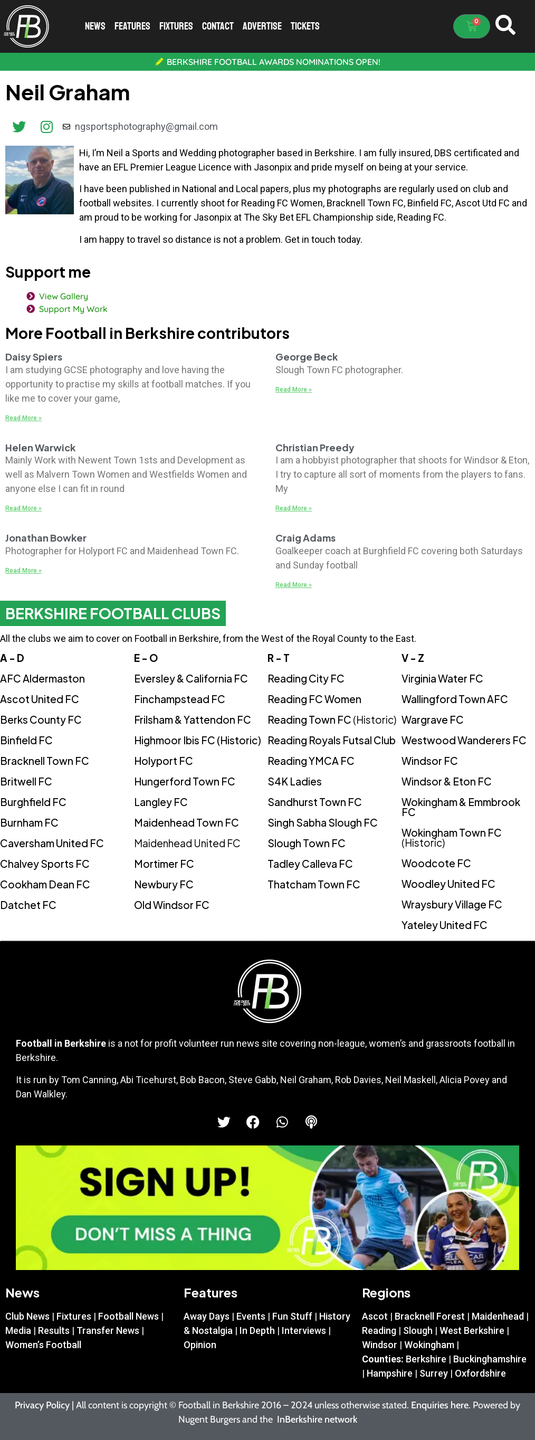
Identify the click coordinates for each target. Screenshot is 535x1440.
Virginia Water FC (442, 678)
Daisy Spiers (33, 356)
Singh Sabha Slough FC (323, 822)
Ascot (375, 1316)
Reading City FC (306, 678)
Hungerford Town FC (184, 781)
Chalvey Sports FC (45, 863)
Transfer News (108, 1330)
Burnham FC (29, 822)
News (95, 26)
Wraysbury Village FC (452, 904)
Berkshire (426, 1359)
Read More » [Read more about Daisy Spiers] (23, 418)
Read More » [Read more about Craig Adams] (293, 585)
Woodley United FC (448, 883)
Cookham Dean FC (45, 884)
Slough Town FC (307, 843)
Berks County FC (41, 719)
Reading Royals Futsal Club (332, 740)
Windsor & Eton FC (447, 781)
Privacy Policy (42, 1405)
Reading (379, 1330)
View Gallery (61, 296)
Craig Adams (305, 538)
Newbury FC (164, 884)
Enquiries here (440, 1405)
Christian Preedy (315, 447)
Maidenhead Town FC (186, 822)
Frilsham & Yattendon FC (192, 719)
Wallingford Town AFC (455, 699)
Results (54, 1330)
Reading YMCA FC (311, 760)
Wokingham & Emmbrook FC (461, 806)
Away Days (207, 1316)
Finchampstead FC (179, 699)
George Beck (306, 356)
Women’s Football (43, 1344)
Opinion (200, 1344)
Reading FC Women (314, 699)
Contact (218, 26)
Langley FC (161, 801)
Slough (418, 1330)
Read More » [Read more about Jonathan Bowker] (23, 570)
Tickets (305, 26)
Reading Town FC (332, 719)
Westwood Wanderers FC (464, 740)
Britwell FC (26, 781)
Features (132, 26)
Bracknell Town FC (44, 760)
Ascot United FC (39, 699)
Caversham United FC (52, 843)
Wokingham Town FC (452, 837)
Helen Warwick (40, 447)
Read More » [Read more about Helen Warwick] (23, 508)
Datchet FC (28, 904)
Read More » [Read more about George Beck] (293, 389)
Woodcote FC (436, 863)
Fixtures (176, 26)
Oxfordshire (480, 1373)
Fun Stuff (292, 1316)
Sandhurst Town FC (315, 801)
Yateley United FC (445, 924)
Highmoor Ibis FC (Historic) (197, 740)
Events (250, 1316)
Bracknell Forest (430, 1316)
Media (18, 1330)
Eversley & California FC (191, 678)
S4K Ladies (295, 781)
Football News (128, 1316)
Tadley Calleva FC (310, 863)
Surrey (433, 1373)
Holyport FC (163, 760)
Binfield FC (26, 740)
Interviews (304, 1330)
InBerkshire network (317, 1419)
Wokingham (429, 1344)
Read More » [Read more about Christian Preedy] (293, 508)
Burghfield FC (33, 801)
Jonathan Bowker (46, 538)
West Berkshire (472, 1330)
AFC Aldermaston (42, 678)
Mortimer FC (164, 863)
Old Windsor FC (171, 904)
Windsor (379, 1344)
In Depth (257, 1330)
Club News (27, 1316)
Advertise (262, 26)
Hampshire (390, 1373)
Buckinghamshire (490, 1359)
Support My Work (71, 309)
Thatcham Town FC (314, 884)
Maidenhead (498, 1316)
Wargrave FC (433, 719)
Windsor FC (430, 760)
